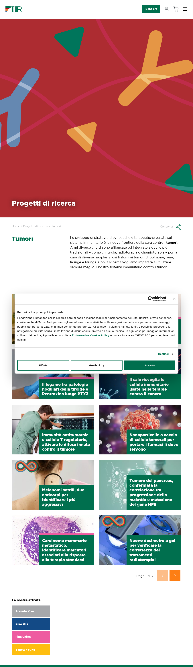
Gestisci (163, 353)
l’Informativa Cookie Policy (90, 335)
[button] (170, 227)
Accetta (150, 365)
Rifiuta (43, 365)
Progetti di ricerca (35, 226)
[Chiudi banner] (174, 299)
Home (16, 226)
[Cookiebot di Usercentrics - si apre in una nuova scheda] (150, 299)
